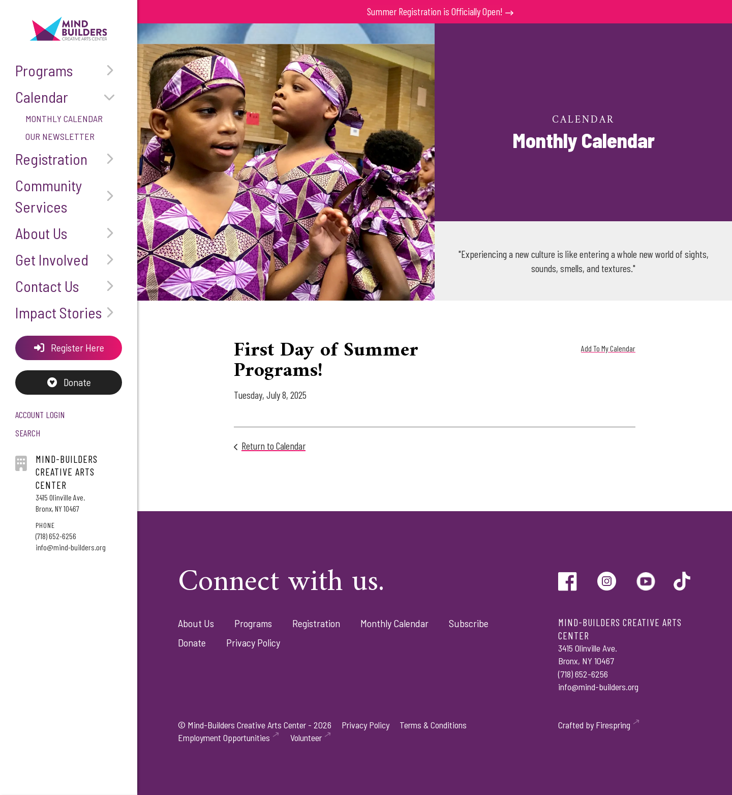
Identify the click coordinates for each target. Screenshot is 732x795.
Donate (69, 383)
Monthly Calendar (64, 118)
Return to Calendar (273, 445)
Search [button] (27, 433)
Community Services (68, 196)
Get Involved (68, 259)
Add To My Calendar (608, 348)
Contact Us (68, 286)
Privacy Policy (253, 642)
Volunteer (306, 737)
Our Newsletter (60, 136)
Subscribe (469, 623)
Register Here (68, 348)
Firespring (613, 724)
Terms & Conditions (433, 724)
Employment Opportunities (224, 737)
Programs (68, 70)
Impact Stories (68, 312)
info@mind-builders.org (71, 548)
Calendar (68, 96)
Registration (68, 158)
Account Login (40, 415)
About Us (68, 233)
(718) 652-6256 (56, 536)
